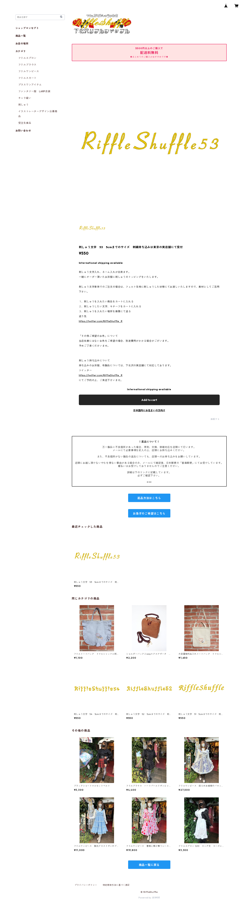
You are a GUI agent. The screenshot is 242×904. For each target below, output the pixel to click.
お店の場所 (22, 43)
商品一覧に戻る (149, 865)
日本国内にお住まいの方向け (149, 410)
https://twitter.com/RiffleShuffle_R (100, 321)
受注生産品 (24, 123)
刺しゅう (23, 104)
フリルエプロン (27, 58)
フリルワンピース (28, 71)
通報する (214, 419)
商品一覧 (20, 35)
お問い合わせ (23, 130)
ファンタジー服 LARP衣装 (34, 91)
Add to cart (149, 400)
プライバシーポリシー (86, 885)
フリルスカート (27, 78)
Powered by (149, 897)
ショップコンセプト (27, 28)
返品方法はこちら (149, 498)
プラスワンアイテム (30, 84)
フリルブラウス (27, 64)
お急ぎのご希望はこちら (149, 513)
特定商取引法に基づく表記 (116, 885)
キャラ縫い (24, 98)
